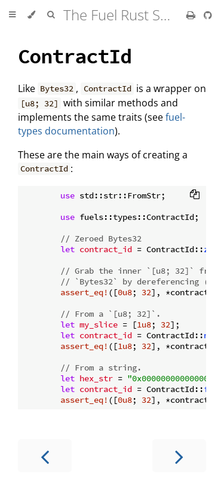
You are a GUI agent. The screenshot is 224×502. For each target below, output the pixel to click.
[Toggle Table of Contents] (12, 15)
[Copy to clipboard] (194, 195)
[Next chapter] (179, 455)
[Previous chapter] (45, 455)
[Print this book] (192, 15)
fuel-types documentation (101, 124)
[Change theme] (31, 15)
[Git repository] (208, 15)
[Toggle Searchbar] (50, 15)
